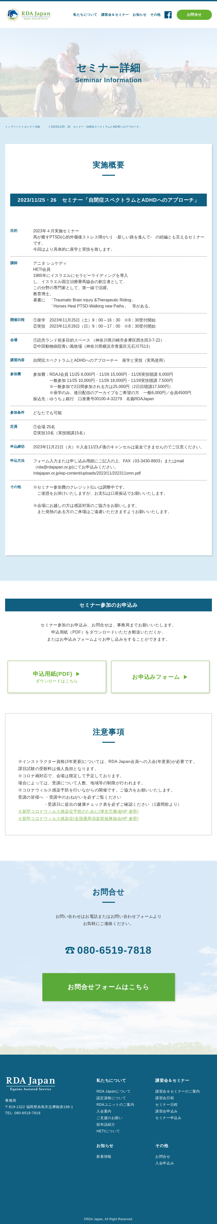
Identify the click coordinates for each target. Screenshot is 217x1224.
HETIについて (108, 1131)
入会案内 (103, 1111)
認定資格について (111, 1098)
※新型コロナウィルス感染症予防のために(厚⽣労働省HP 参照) (78, 811)
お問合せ (194, 14)
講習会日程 (164, 1098)
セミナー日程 (166, 1104)
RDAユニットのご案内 (115, 1104)
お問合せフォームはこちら (108, 986)
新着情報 (103, 1156)
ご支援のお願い (109, 1118)
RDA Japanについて (113, 1091)
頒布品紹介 (105, 1124)
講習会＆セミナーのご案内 (177, 1091)
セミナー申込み (168, 1118)
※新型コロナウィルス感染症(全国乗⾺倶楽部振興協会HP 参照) (78, 818)
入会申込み (164, 1163)
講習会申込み (166, 1111)
